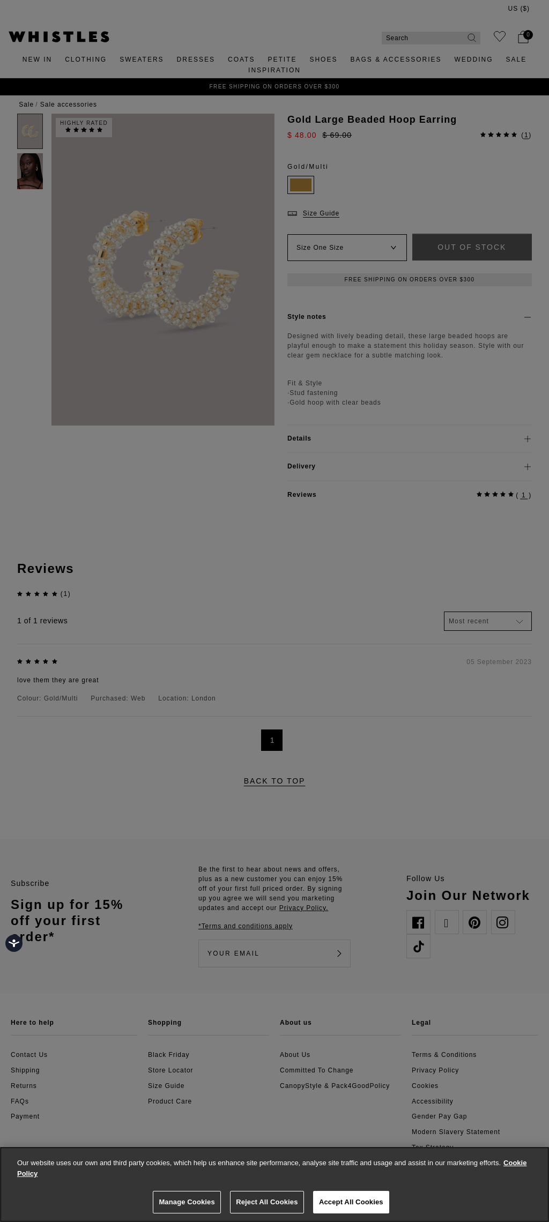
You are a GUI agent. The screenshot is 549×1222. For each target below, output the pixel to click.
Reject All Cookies (267, 1202)
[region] (274, 1184)
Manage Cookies (186, 1202)
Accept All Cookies (351, 1202)
